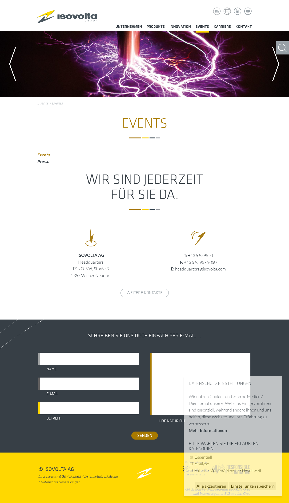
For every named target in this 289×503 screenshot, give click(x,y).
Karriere (222, 26)
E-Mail (52, 393)
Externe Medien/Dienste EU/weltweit (228, 470)
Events (202, 26)
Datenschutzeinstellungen (60, 482)
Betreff (54, 418)
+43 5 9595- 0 (200, 255)
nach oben (144, 472)
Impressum (47, 476)
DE (217, 11)
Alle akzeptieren (211, 486)
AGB (62, 476)
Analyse (202, 463)
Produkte (156, 26)
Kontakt (244, 26)
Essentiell (203, 457)
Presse (43, 161)
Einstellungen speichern (253, 486)
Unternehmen (129, 26)
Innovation (180, 26)
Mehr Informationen (208, 430)
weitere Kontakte (145, 292)
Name (52, 369)
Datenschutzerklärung (101, 476)
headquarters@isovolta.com (200, 268)
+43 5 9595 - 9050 (200, 262)
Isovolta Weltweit (227, 8)
